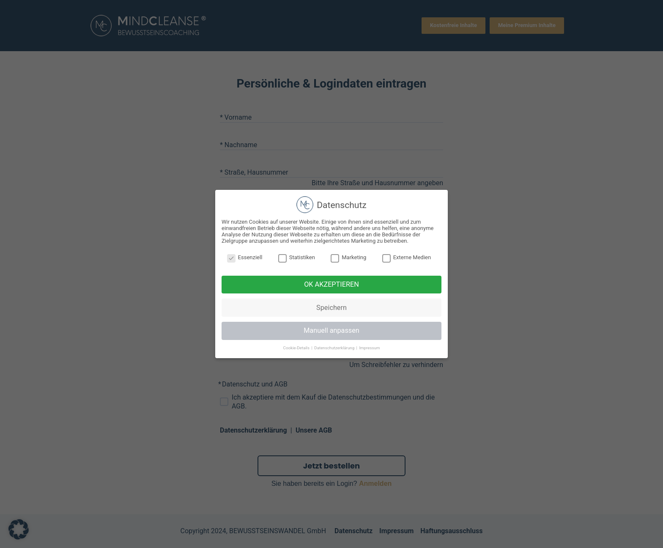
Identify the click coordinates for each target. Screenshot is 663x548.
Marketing (348, 257)
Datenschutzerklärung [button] (334, 347)
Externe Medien (406, 257)
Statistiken (296, 257)
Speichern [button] (331, 308)
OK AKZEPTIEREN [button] (331, 284)
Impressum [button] (369, 347)
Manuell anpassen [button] (331, 330)
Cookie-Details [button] (297, 347)
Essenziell (245, 257)
